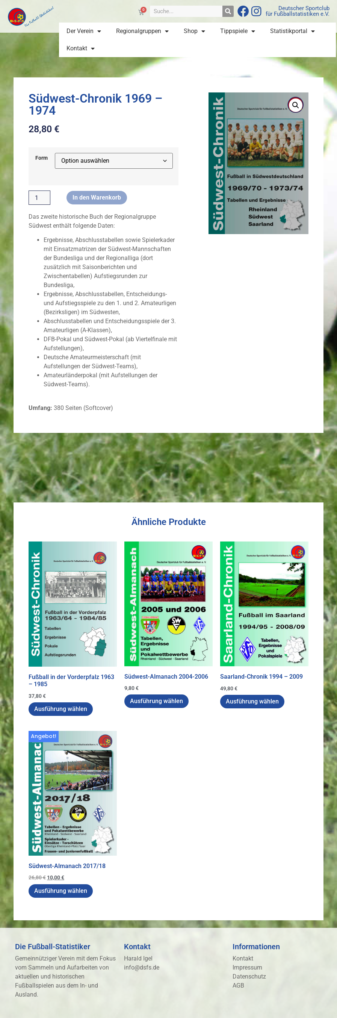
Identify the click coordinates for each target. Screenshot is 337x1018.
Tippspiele (237, 31)
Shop (194, 31)
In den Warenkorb (97, 197)
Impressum (247, 967)
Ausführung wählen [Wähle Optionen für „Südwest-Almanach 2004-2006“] (156, 701)
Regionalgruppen (142, 31)
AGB (238, 985)
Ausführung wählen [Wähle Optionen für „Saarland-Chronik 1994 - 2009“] (252, 701)
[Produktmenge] (39, 198)
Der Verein (83, 31)
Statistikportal (292, 31)
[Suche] (228, 11)
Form (41, 158)
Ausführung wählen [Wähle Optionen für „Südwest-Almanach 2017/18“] (60, 890)
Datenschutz (249, 976)
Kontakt (80, 48)
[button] (295, 105)
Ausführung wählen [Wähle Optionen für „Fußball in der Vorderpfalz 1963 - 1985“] (60, 708)
